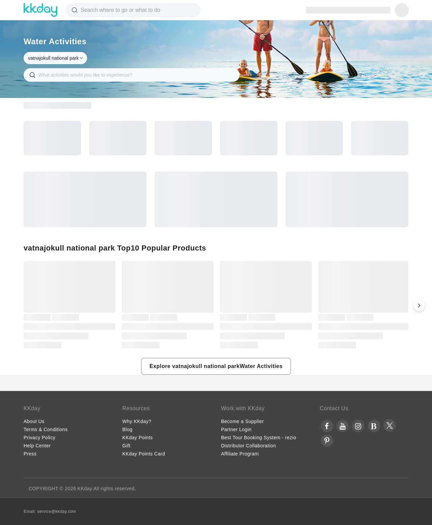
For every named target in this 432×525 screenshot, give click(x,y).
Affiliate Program (240, 453)
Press (30, 453)
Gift (127, 445)
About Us (34, 421)
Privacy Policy (39, 437)
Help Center (37, 445)
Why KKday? (137, 421)
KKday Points (138, 437)
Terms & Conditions (46, 429)
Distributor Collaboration (248, 445)
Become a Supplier (242, 421)
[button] (419, 305)
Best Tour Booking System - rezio (258, 437)
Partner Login (236, 429)
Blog (128, 429)
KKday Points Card (144, 453)
